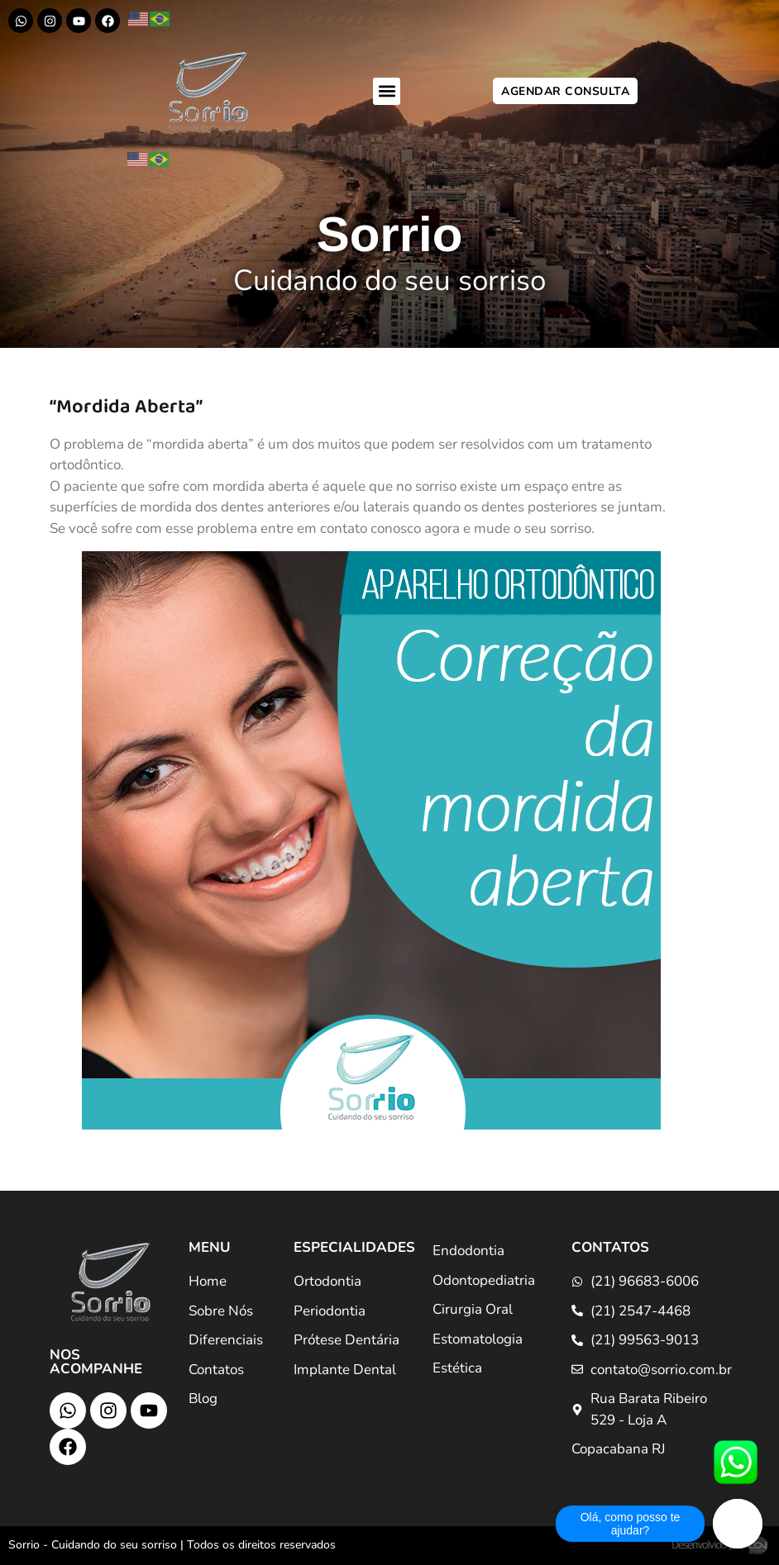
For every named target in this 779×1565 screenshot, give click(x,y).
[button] (386, 91)
